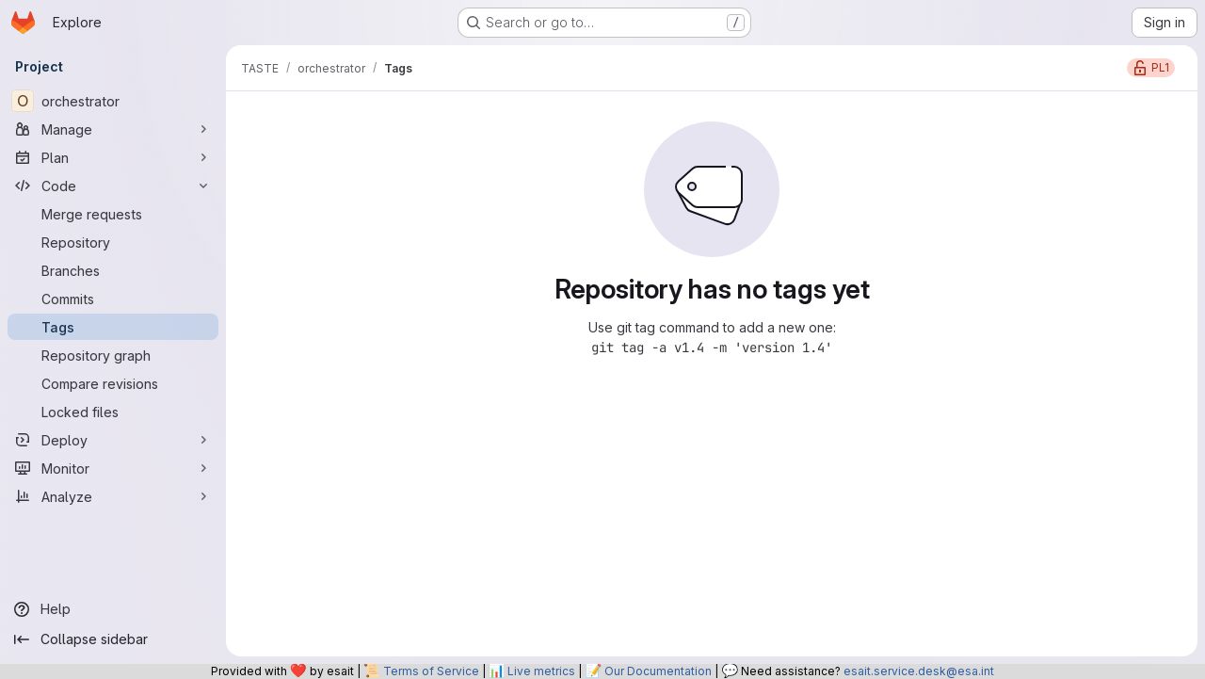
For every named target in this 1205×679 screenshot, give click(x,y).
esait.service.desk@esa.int (919, 671)
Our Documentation (658, 671)
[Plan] (113, 157)
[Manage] (113, 129)
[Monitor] (113, 468)
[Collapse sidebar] (113, 639)
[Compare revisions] (113, 383)
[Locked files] (113, 411)
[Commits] (113, 298)
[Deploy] (113, 440)
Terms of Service (431, 671)
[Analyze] (113, 496)
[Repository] (113, 242)
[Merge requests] (113, 214)
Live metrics (541, 671)
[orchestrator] (113, 101)
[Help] (113, 609)
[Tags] (113, 327)
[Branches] (113, 270)
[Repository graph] (113, 355)
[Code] (113, 185)
